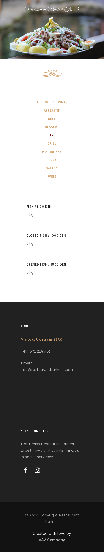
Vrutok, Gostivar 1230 (42, 339)
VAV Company (52, 540)
